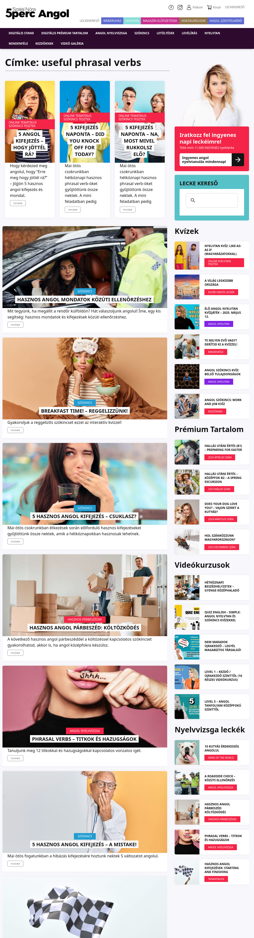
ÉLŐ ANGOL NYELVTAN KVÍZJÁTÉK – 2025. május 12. (223, 313)
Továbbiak (84, 643)
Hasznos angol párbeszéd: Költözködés (29, 430)
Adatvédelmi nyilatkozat (171, 908)
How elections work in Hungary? (139, 572)
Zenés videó (84, 554)
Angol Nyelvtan (218, 324)
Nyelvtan (212, 33)
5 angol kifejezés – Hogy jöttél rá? (29, 143)
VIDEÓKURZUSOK (193, 21)
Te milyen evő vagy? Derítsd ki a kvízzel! (221, 342)
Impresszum (130, 908)
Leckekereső (89, 21)
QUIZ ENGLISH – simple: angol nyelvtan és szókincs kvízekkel (223, 616)
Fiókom (195, 7)
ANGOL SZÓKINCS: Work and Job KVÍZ (223, 402)
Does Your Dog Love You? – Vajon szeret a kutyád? (222, 508)
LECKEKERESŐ (235, 7)
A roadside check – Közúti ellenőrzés (220, 778)
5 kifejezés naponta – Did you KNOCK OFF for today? (84, 140)
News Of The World (139, 554)
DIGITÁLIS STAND (21, 33)
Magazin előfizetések (160, 21)
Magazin (132, 21)
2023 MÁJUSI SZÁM (219, 489)
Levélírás (189, 33)
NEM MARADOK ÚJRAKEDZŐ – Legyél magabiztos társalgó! (223, 646)
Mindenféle (18, 43)
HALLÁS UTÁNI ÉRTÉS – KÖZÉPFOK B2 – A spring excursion (223, 478)
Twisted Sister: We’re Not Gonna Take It (84, 572)
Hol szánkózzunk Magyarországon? (220, 537)
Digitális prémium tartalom (64, 33)
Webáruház (112, 21)
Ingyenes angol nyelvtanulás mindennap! (212, 159)
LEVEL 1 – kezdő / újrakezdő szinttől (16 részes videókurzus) (223, 676)
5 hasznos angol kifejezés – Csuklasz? (139, 289)
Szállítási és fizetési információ (184, 919)
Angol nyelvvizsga (111, 33)
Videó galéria (72, 43)
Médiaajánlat (232, 919)
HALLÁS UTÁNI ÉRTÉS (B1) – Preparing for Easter (223, 448)
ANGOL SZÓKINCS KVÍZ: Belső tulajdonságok (223, 372)
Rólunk (102, 908)
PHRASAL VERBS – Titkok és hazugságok (84, 430)
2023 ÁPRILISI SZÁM (219, 457)
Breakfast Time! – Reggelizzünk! (84, 292)
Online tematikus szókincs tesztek (22, 124)
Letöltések (165, 33)
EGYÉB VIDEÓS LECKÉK (221, 292)
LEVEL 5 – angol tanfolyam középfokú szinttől (223, 705)
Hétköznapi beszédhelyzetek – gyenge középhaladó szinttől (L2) (222, 588)
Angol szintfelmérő (226, 21)
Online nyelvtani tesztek (219, 262)
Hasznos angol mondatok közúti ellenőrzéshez (29, 286)
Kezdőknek (44, 43)
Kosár (214, 7)
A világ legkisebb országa (219, 283)
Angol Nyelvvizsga (85, 413)
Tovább (18, 203)
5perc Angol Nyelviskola (223, 908)
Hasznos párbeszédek (30, 413)
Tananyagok (29, 541)
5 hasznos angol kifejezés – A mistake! (139, 430)
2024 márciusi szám (220, 519)
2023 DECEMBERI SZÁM (221, 547)
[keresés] (211, 200)
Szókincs (141, 33)
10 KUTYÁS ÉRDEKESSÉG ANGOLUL (222, 748)
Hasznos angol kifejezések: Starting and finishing (29, 565)
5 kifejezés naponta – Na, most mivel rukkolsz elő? (139, 137)
